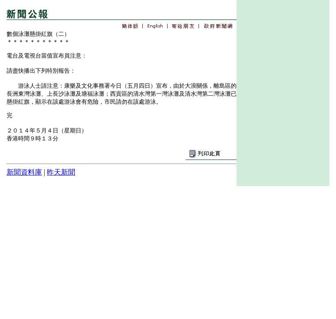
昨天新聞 (61, 172)
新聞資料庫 (24, 172)
